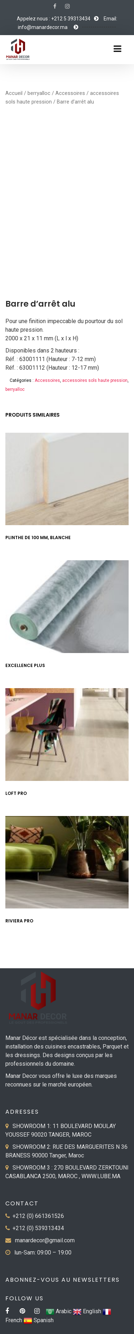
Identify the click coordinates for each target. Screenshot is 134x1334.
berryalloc (39, 93)
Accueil (14, 93)
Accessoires (70, 93)
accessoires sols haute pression (95, 380)
